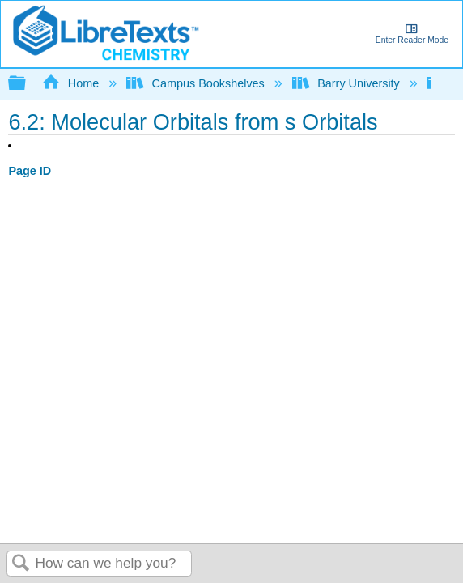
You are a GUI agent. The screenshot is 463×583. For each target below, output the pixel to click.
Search (21, 564)
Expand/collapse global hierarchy (27, 84)
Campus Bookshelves (197, 83)
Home (72, 83)
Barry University (347, 83)
